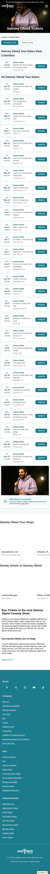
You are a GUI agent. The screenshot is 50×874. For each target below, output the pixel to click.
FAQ (4, 761)
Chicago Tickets (8, 833)
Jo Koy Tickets (7, 837)
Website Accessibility (9, 782)
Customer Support (9, 757)
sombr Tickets (7, 812)
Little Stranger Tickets (10, 808)
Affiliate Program (8, 727)
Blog (4, 718)
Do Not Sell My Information (12, 778)
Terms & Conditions (9, 765)
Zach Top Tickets (8, 821)
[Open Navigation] (46, 6)
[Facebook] (6, 687)
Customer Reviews (9, 710)
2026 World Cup (8, 804)
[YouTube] (34, 687)
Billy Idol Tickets (8, 829)
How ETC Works (8, 786)
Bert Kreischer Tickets (10, 825)
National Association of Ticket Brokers (16, 739)
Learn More (25, 503)
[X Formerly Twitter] (16, 687)
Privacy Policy (7, 769)
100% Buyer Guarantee (10, 706)
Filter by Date (27, 43)
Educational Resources (10, 790)
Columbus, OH (10, 43)
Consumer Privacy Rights (11, 774)
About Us (5, 702)
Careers (5, 723)
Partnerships (7, 731)
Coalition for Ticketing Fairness (13, 735)
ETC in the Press (8, 743)
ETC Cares (6, 714)
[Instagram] (25, 687)
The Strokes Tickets (9, 816)
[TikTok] (43, 687)
